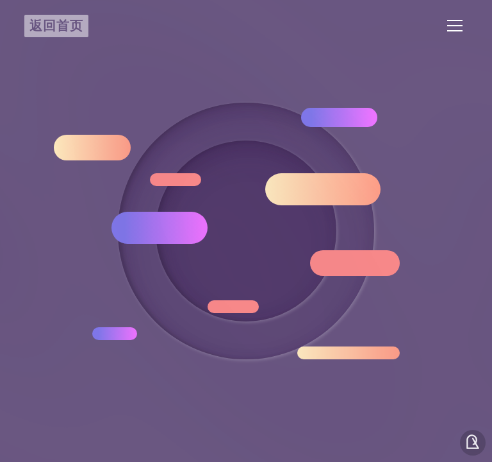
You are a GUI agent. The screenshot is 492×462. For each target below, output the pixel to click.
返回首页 (56, 25)
